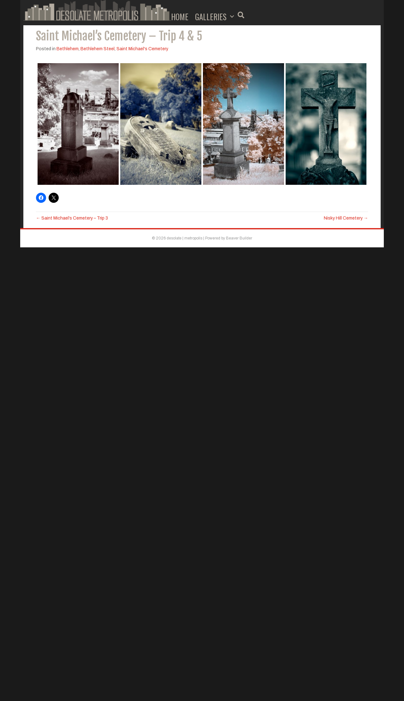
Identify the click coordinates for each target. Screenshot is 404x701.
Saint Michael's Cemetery (142, 48)
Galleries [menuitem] (211, 17)
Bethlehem (67, 48)
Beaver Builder (239, 238)
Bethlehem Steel (97, 48)
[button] (232, 17)
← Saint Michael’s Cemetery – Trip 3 (72, 218)
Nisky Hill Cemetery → (346, 218)
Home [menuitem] (179, 17)
